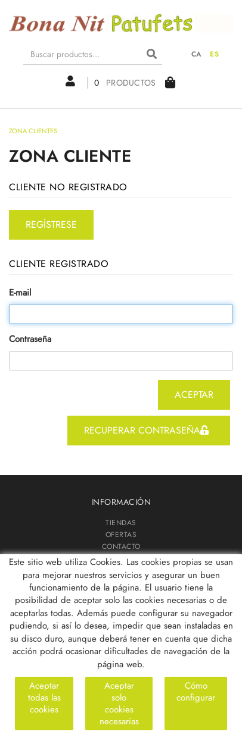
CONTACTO (121, 546)
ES (214, 54)
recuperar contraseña (146, 430)
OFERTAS (121, 534)
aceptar (194, 394)
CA (196, 54)
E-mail (20, 293)
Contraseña (30, 339)
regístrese (51, 224)
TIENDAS (121, 522)
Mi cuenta (70, 82)
